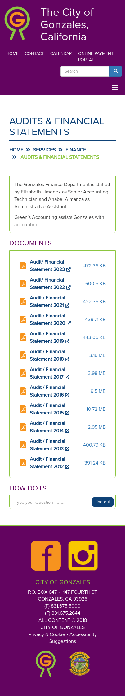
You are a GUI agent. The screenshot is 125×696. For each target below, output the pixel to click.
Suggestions (62, 641)
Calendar (61, 53)
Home (12, 53)
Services (44, 150)
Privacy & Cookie (47, 634)
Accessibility (83, 634)
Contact (34, 53)
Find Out (103, 501)
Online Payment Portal (96, 56)
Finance (75, 150)
